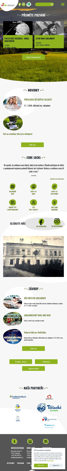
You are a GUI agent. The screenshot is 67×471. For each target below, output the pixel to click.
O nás (29, 463)
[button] (31, 49)
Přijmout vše (41, 465)
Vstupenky (10, 463)
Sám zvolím (50, 460)
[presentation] (1, 30)
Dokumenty (46, 361)
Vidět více (32, 144)
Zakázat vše (56, 465)
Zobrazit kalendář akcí (33, 57)
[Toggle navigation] (63, 4)
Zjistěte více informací (57, 179)
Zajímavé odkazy (33, 368)
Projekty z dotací (20, 361)
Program (20, 463)
